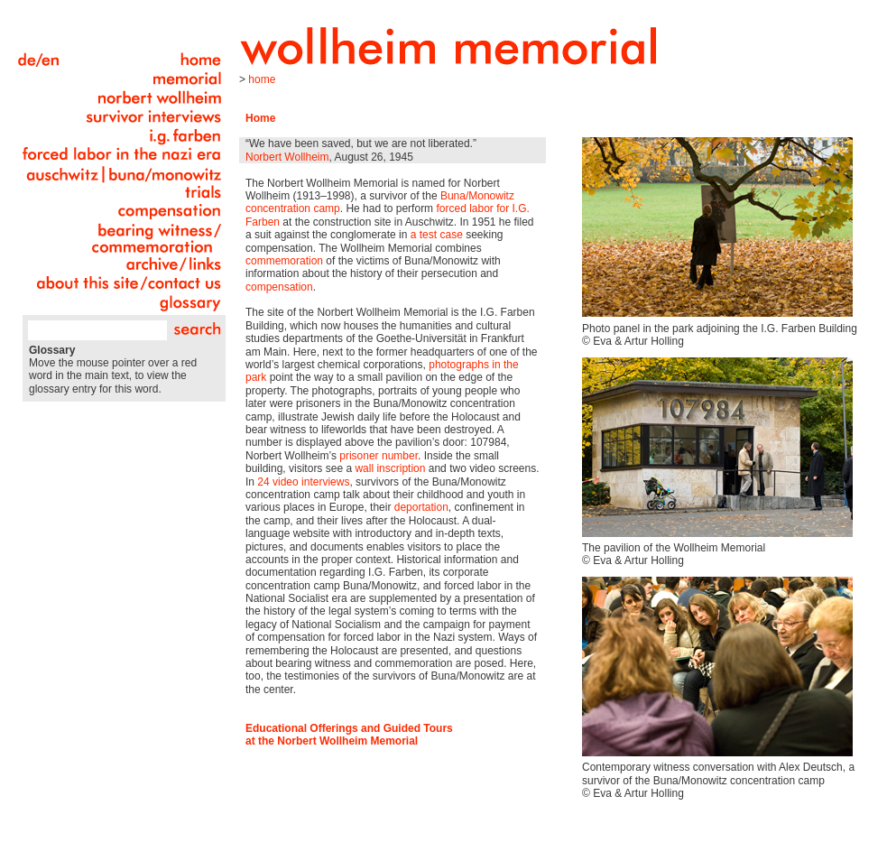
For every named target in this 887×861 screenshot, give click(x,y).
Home (261, 79)
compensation (279, 287)
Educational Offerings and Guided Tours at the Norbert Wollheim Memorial (349, 734)
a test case (437, 234)
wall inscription (390, 468)
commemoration (284, 261)
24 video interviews (303, 482)
